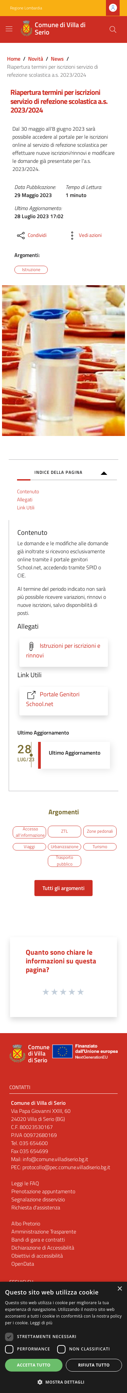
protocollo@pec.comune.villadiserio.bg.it (67, 1167)
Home (13, 59)
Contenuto (28, 491)
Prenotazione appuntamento (43, 1191)
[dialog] (63, 1337)
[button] (63, 1382)
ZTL (64, 831)
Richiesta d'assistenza (35, 1207)
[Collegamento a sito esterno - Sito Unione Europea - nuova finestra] (84, 1054)
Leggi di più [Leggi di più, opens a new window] (41, 1323)
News (57, 59)
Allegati (24, 499)
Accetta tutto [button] (33, 1365)
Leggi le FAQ (25, 1183)
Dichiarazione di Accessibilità (42, 1248)
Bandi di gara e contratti (38, 1240)
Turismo (100, 846)
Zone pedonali (100, 831)
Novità (35, 59)
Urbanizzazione (65, 846)
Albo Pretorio (25, 1223)
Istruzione (31, 269)
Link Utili (25, 507)
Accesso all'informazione (30, 832)
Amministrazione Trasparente (43, 1231)
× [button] (119, 1288)
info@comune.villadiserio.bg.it (55, 1159)
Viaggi (29, 846)
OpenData (22, 1264)
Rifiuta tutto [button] (94, 1365)
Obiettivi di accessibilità (37, 1256)
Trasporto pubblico (64, 861)
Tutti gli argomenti (63, 888)
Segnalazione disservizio (38, 1199)
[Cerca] (113, 29)
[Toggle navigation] (9, 29)
